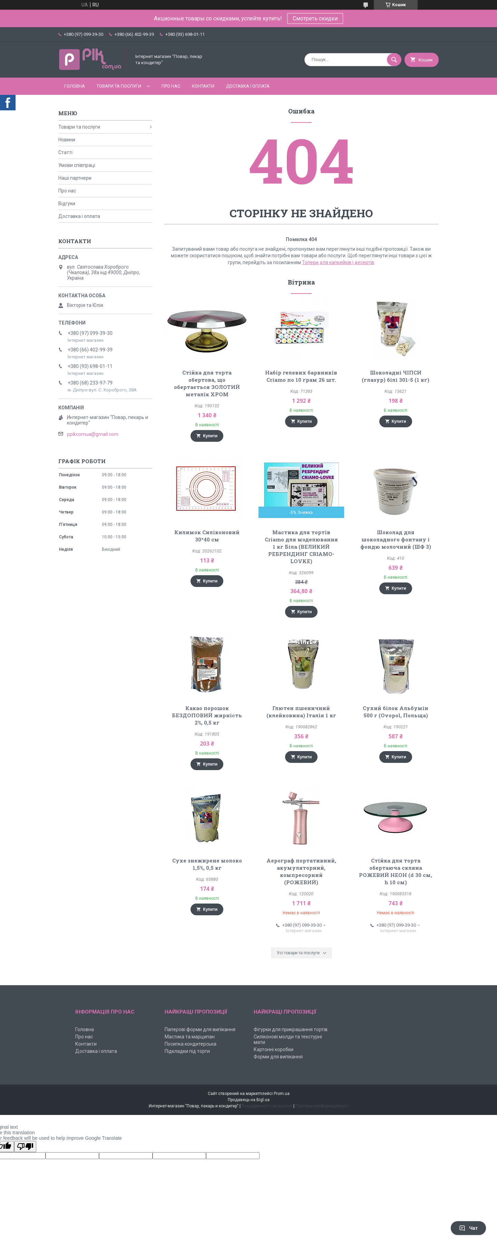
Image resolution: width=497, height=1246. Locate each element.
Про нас (171, 86)
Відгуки (66, 203)
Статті (65, 152)
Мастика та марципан (190, 1036)
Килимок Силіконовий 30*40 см (207, 536)
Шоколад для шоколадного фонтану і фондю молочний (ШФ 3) (395, 539)
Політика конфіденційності (321, 1106)
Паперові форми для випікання (200, 1029)
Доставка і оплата (248, 86)
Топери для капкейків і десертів (338, 262)
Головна (74, 86)
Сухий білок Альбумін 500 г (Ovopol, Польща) (395, 712)
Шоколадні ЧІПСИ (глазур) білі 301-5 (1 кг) (395, 376)
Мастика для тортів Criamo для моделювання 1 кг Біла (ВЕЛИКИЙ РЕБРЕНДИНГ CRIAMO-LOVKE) (301, 547)
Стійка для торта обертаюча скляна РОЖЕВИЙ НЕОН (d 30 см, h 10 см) (395, 871)
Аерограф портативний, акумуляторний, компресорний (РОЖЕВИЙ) (301, 871)
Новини (66, 139)
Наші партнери (74, 178)
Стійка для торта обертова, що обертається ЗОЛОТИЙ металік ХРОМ (207, 383)
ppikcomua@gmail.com (92, 434)
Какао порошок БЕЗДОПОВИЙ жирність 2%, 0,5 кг (207, 715)
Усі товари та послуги (298, 952)
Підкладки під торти (187, 1051)
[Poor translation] (25, 1146)
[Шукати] (394, 59)
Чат (468, 1228)
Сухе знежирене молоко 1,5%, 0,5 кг (207, 864)
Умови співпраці (76, 165)
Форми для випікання (278, 1056)
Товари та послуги (119, 86)
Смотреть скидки (315, 18)
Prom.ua (282, 1093)
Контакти (203, 86)
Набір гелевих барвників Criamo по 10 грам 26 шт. (301, 376)
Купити (210, 435)
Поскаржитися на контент (267, 1106)
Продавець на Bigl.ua (249, 1099)
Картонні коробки (273, 1049)
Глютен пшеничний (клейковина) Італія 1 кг (301, 712)
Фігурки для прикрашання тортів (291, 1029)
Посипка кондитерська (190, 1044)
